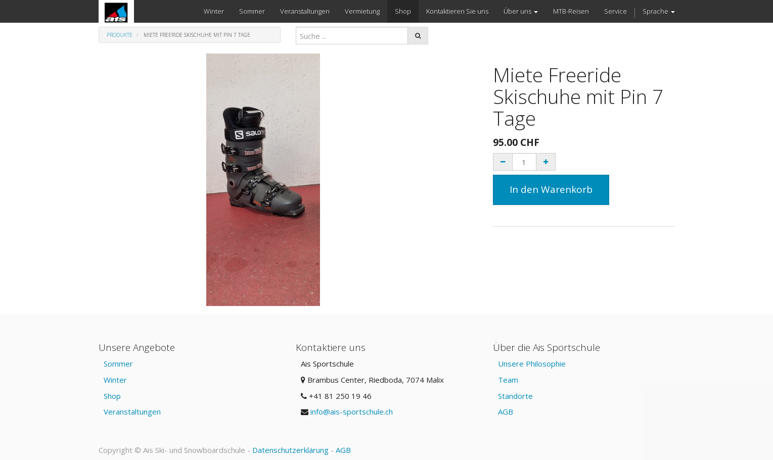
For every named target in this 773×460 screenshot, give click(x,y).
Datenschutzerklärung (290, 450)
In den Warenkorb (551, 189)
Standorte (515, 396)
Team (508, 380)
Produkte (119, 34)
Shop (112, 396)
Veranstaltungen (132, 411)
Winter (115, 380)
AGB (505, 411)
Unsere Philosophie (532, 364)
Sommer (118, 364)
